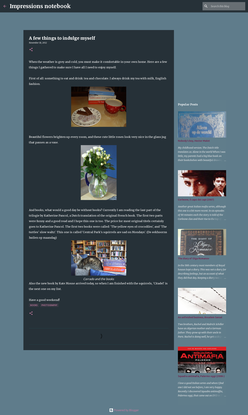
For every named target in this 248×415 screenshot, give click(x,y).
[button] (31, 49)
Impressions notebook (40, 6)
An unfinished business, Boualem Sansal (200, 317)
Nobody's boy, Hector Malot (194, 140)
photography (49, 305)
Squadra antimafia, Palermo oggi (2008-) (201, 376)
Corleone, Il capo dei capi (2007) (196, 199)
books (34, 305)
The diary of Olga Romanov (193, 258)
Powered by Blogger (124, 410)
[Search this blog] (227, 6)
